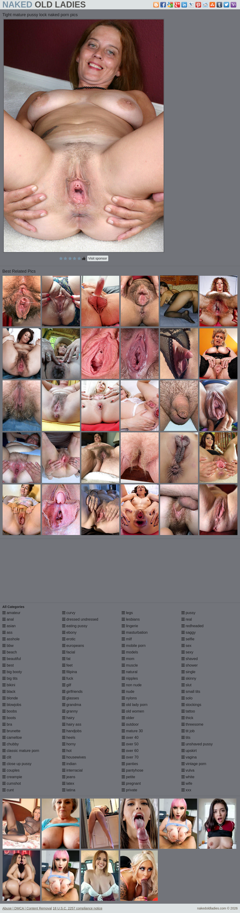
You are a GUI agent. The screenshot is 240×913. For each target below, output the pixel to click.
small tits (190, 692)
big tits (10, 678)
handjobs (72, 731)
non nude (132, 685)
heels (68, 737)
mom (128, 659)
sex (186, 646)
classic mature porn (20, 751)
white (188, 777)
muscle (130, 665)
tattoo (188, 711)
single (188, 672)
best (8, 665)
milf (127, 639)
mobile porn (134, 646)
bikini (8, 685)
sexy (187, 652)
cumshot (11, 783)
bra (7, 724)
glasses (70, 698)
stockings (191, 705)
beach (9, 652)
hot (67, 751)
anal (8, 619)
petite (128, 777)
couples (11, 770)
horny (69, 744)
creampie (12, 777)
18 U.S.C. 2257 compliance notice (77, 908)
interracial (72, 770)
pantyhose (132, 770)
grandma (71, 705)
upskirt (189, 751)
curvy (68, 613)
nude (128, 692)
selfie (188, 639)
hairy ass (71, 724)
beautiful (11, 659)
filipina (69, 672)
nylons (129, 698)
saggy (188, 632)
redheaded (192, 626)
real (186, 619)
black (8, 692)
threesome (192, 724)
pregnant (131, 783)
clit (6, 757)
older (128, 718)
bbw (8, 646)
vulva (188, 770)
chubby (10, 744)
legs (127, 613)
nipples (130, 678)
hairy (68, 718)
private (129, 790)
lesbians (131, 619)
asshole (11, 639)
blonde (10, 698)
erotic (69, 639)
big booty (12, 672)
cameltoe (12, 737)
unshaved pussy (197, 744)
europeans (73, 646)
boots (9, 718)
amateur (11, 613)
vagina (189, 757)
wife (186, 783)
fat (66, 659)
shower (189, 665)
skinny (188, 678)
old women (133, 711)
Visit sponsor (97, 258)
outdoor (130, 724)
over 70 (130, 757)
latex (68, 783)
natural (129, 672)
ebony (69, 632)
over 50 (130, 744)
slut (186, 685)
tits (186, 737)
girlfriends (72, 692)
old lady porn (134, 705)
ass (7, 632)
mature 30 (132, 731)
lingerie (130, 626)
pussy (188, 613)
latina (68, 790)
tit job (188, 731)
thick (187, 718)
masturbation (135, 632)
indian (69, 764)
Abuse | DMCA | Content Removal (27, 908)
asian (9, 626)
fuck (67, 678)
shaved (189, 659)
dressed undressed (80, 619)
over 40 (130, 737)
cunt (8, 790)
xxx (186, 790)
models (130, 652)
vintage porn (193, 764)
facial (68, 652)
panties (130, 764)
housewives (74, 757)
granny (70, 711)
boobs (9, 711)
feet (67, 665)
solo (187, 698)
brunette (11, 731)
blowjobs (11, 705)
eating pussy (74, 626)
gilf (66, 685)
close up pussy (16, 764)
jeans (68, 777)
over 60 (130, 751)
